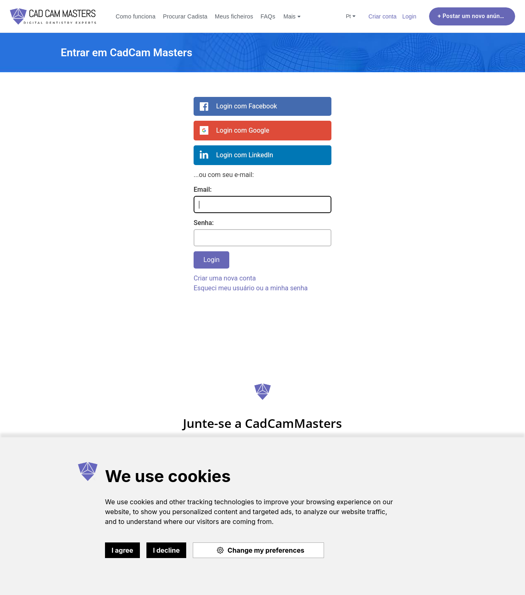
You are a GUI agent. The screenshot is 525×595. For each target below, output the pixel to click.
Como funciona (135, 16)
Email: (203, 189)
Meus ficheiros (234, 16)
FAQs (267, 16)
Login (409, 16)
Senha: (204, 223)
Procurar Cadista (185, 16)
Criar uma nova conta (225, 278)
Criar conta (382, 16)
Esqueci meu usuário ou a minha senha (251, 288)
